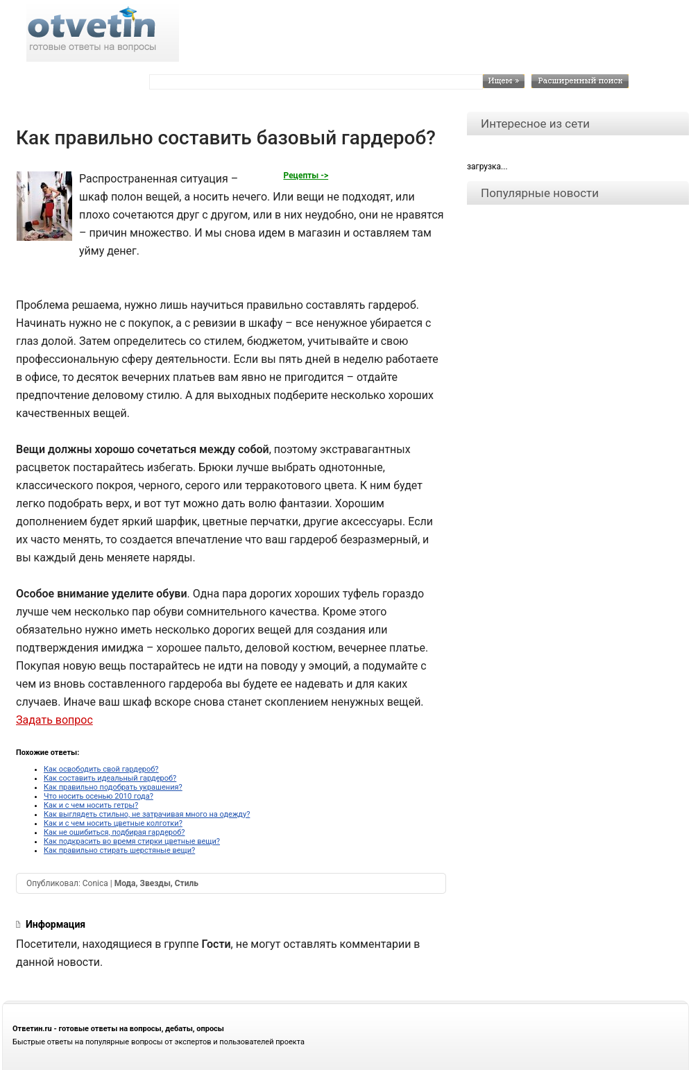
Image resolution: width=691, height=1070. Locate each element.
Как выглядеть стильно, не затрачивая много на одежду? (147, 814)
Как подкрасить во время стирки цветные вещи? (132, 841)
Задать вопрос (54, 720)
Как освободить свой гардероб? (101, 769)
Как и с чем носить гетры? (91, 805)
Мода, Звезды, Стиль (156, 883)
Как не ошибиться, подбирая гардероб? (114, 832)
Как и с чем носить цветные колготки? (113, 823)
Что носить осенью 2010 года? (98, 796)
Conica (95, 883)
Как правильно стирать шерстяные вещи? (119, 850)
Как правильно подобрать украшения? (113, 787)
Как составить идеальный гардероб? (110, 778)
